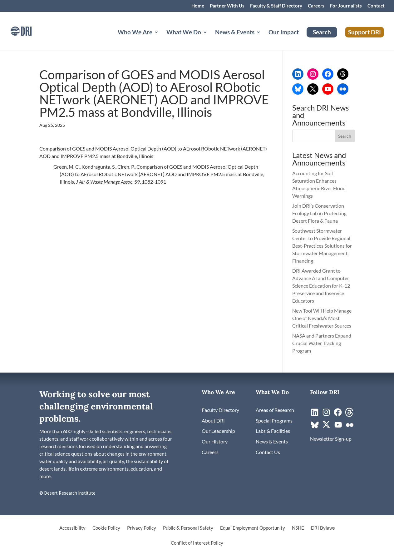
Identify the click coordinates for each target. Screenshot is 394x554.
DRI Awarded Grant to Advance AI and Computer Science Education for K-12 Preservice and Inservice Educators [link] (321, 286)
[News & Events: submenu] (263, 39)
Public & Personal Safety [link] (188, 528)
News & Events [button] (234, 33)
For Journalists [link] (346, 5)
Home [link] (197, 5)
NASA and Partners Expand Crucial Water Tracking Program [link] (321, 343)
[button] (345, 136)
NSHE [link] (298, 528)
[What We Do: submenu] (210, 39)
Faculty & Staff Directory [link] (276, 5)
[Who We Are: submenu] (161, 39)
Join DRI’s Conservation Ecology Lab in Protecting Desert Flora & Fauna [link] (319, 213)
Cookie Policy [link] (106, 528)
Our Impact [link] (283, 33)
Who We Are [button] (135, 33)
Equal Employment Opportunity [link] (252, 528)
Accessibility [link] (72, 528)
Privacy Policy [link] (141, 528)
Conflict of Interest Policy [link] (197, 543)
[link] (29, 30)
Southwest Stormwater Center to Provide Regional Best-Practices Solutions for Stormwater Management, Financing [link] (322, 246)
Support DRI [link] (364, 32)
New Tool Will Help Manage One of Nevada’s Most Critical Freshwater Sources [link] (322, 318)
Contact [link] (376, 5)
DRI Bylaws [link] (323, 528)
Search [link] (322, 32)
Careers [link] (316, 5)
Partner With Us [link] (227, 5)
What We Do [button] (183, 33)
